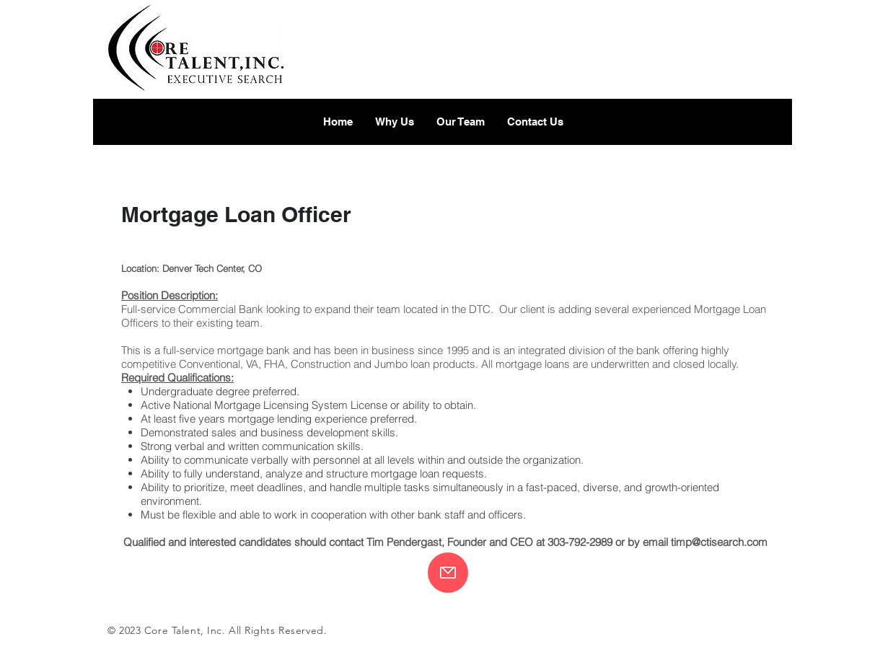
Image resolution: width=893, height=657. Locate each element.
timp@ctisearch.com (719, 542)
